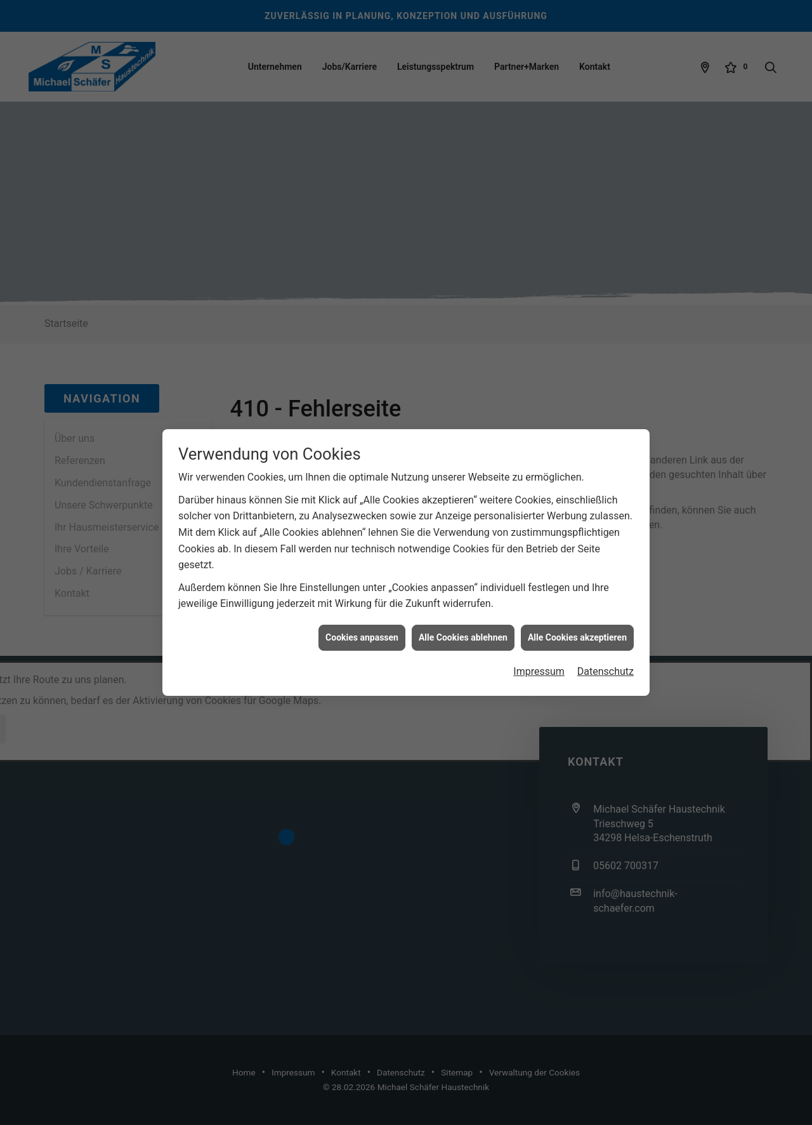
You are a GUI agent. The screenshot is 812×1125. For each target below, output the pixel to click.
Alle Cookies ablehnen (463, 619)
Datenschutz (605, 654)
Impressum (539, 654)
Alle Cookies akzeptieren (577, 619)
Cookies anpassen (361, 619)
